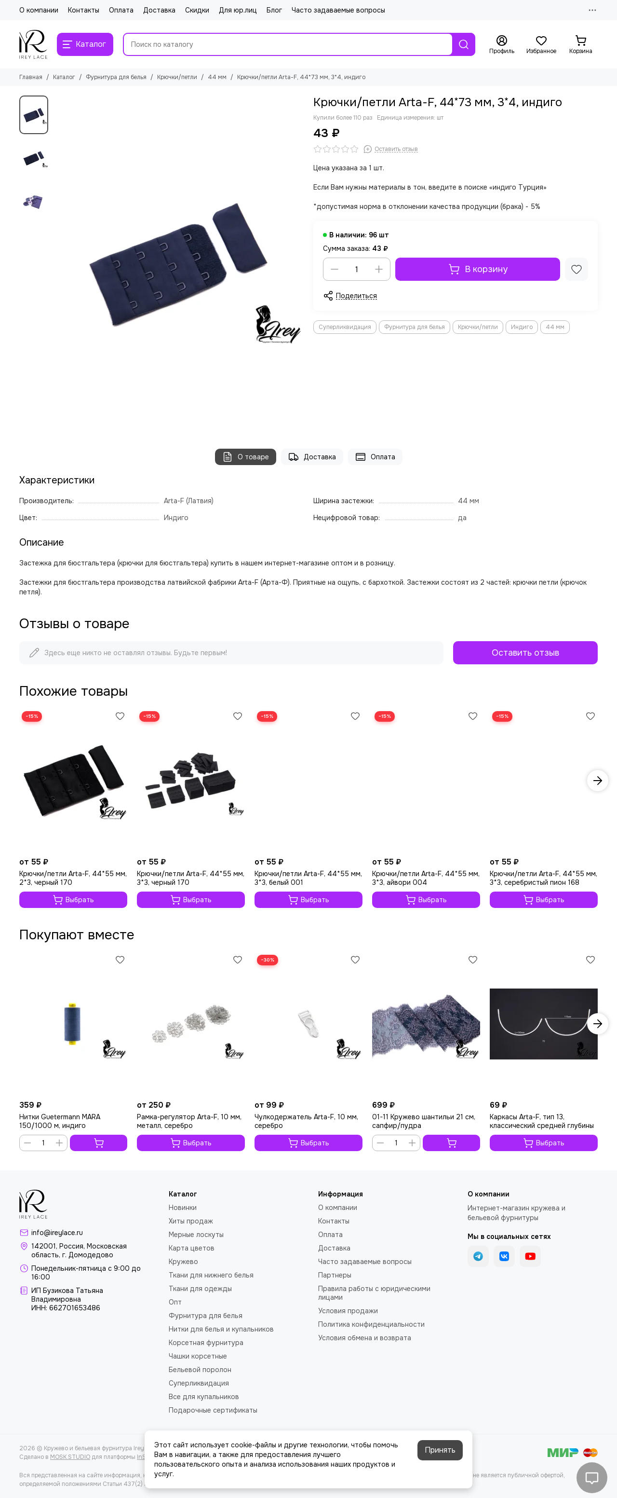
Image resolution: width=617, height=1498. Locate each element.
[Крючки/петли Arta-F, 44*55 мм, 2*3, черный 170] (73, 780)
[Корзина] (581, 45)
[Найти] (463, 44)
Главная (30, 77)
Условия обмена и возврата (364, 1337)
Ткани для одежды (200, 1288)
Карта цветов (192, 1248)
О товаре (245, 457)
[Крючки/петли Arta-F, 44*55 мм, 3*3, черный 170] (191, 780)
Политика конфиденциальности (371, 1324)
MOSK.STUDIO (70, 1457)
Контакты (83, 10)
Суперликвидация (345, 327)
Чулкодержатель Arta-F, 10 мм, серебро (306, 1121)
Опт (175, 1302)
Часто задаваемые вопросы (338, 10)
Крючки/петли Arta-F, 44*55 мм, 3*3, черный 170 (190, 878)
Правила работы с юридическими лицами (374, 1293)
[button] (597, 780)
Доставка (159, 10)
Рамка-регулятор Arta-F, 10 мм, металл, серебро (189, 1121)
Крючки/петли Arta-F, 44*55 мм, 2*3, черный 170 (73, 878)
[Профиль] (502, 45)
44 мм (217, 77)
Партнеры (334, 1275)
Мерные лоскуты (196, 1234)
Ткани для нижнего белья (211, 1275)
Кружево (183, 1261)
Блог (274, 10)
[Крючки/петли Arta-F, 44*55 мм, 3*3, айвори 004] (426, 780)
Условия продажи (348, 1310)
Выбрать (73, 899)
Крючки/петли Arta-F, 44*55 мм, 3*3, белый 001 (308, 878)
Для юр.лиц (238, 10)
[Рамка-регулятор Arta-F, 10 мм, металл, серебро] (191, 1024)
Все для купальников (204, 1396)
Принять (440, 1450)
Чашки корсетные (198, 1356)
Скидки (197, 10)
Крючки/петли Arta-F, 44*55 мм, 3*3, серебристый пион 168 (543, 878)
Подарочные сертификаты (213, 1410)
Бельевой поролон (200, 1369)
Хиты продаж (191, 1221)
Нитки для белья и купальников (221, 1329)
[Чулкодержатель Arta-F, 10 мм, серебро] (308, 1024)
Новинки (183, 1207)
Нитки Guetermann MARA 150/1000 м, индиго (59, 1121)
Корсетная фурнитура (206, 1342)
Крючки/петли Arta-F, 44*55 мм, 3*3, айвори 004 (426, 878)
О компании (38, 10)
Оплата (121, 10)
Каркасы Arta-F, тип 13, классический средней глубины (542, 1121)
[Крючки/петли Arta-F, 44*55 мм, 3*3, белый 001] (308, 780)
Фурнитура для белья (116, 77)
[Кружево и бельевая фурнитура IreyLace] (33, 44)
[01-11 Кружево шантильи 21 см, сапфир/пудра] (426, 1024)
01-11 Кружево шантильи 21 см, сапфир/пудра (423, 1121)
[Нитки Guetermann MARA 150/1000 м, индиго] (73, 1024)
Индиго (522, 327)
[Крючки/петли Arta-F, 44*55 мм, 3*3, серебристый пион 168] (544, 780)
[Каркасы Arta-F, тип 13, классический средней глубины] (544, 1024)
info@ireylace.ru (57, 1232)
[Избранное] (541, 45)
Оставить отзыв (525, 652)
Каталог (64, 77)
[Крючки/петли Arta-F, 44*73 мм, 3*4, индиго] (178, 262)
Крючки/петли (177, 77)
